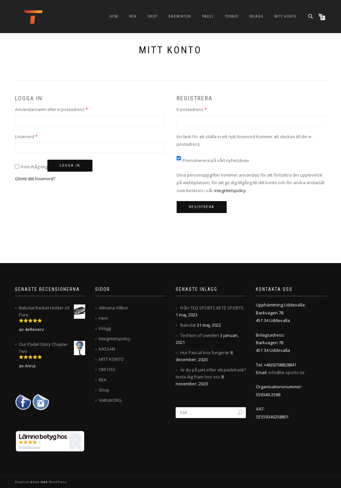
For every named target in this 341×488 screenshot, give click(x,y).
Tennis (231, 16)
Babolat (188, 325)
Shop (152, 16)
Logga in (70, 165)
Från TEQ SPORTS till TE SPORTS (212, 308)
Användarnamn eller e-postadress (64, 109)
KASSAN (107, 349)
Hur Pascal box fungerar (204, 352)
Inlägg (256, 16)
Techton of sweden (199, 335)
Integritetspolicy (115, 339)
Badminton (180, 16)
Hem (114, 16)
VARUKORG (110, 400)
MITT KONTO (285, 16)
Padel (208, 16)
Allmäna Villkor (113, 308)
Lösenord (39, 136)
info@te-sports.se (286, 372)
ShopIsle (22, 482)
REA (133, 16)
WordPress (57, 482)
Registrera (201, 207)
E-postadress (204, 109)
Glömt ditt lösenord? (35, 179)
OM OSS (107, 369)
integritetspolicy (230, 190)
